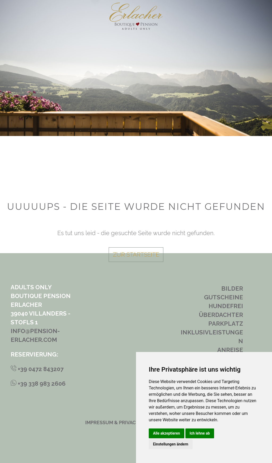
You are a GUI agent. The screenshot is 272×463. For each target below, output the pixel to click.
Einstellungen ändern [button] (170, 444)
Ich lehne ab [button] (200, 433)
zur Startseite (136, 254)
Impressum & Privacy (112, 422)
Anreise (230, 349)
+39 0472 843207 (37, 369)
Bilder (232, 288)
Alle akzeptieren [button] (166, 433)
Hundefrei (226, 306)
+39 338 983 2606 (38, 383)
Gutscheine (223, 297)
